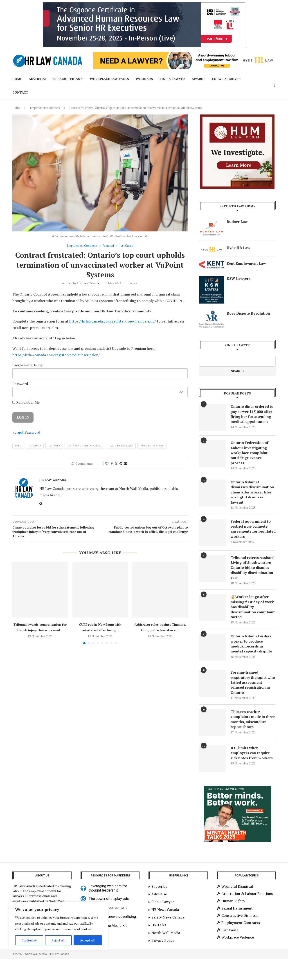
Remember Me (26, 402)
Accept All (87, 940)
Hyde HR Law (238, 247)
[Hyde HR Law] (184, 54)
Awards (198, 79)
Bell (18, 445)
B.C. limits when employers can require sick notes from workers (252, 752)
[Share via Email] (125, 463)
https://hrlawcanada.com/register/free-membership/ (112, 321)
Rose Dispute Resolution (248, 313)
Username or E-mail (28, 365)
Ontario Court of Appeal (85, 445)
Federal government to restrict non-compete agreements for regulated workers (253, 529)
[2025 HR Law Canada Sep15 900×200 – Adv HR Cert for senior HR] (144, 4)
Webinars (144, 79)
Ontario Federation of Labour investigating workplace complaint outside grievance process (249, 452)
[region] (58, 926)
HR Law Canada (88, 283)
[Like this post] (106, 463)
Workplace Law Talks (109, 79)
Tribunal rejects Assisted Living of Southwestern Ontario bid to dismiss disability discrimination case (252, 567)
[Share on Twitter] (116, 463)
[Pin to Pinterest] (120, 463)
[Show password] (181, 392)
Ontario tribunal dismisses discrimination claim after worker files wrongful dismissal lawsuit (252, 492)
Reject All (58, 940)
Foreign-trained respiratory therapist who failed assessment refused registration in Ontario (253, 682)
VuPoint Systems (152, 445)
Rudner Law (237, 221)
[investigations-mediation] (237, 116)
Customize (29, 940)
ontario (54, 445)
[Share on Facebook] (112, 463)
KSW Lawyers (238, 278)
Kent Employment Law (246, 263)
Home (17, 79)
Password (20, 383)
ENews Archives (226, 79)
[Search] (273, 86)
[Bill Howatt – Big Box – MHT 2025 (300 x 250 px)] (237, 788)
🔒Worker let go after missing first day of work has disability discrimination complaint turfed (253, 606)
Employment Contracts (45, 108)
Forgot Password (26, 432)
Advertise (38, 79)
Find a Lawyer (172, 79)
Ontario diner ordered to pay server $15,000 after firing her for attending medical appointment (252, 414)
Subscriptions (66, 79)
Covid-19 (35, 445)
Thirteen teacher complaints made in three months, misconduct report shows (253, 719)
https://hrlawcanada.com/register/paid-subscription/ (56, 354)
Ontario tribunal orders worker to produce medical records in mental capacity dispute (251, 644)
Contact (20, 92)
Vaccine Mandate (121, 445)
